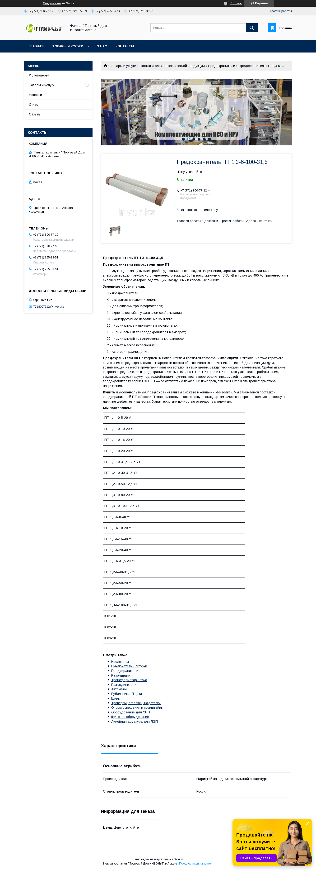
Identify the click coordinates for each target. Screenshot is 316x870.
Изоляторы (120, 662)
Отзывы (35, 114)
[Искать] (252, 27)
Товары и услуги (67, 46)
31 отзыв (236, 3)
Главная (36, 46)
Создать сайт (52, 3)
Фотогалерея (39, 75)
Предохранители (221, 66)
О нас (102, 46)
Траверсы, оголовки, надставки (136, 703)
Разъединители (123, 685)
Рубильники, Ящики (126, 694)
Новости (35, 95)
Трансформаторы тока (129, 680)
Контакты (125, 46)
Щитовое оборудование (130, 717)
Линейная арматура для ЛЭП (134, 721)
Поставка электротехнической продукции (172, 66)
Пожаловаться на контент (196, 863)
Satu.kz (179, 859)
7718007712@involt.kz (48, 306)
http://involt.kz (42, 299)
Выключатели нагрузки (129, 666)
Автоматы (119, 689)
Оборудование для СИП (130, 712)
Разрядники (120, 675)
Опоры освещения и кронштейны (137, 707)
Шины (116, 698)
